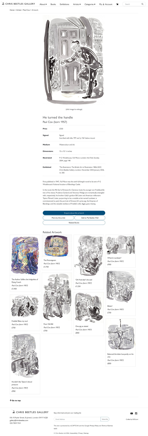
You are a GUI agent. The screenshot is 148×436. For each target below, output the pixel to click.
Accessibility (73, 433)
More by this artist (58, 217)
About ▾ (43, 4)
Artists (18, 10)
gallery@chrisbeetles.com (19, 420)
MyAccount (105, 4)
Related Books (74, 222)
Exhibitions (64, 4)
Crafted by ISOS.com (132, 419)
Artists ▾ (77, 4)
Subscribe (105, 419)
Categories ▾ (90, 4)
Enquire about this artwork (74, 213)
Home (12, 10)
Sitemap (86, 433)
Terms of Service (107, 425)
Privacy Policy (94, 425)
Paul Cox (26, 10)
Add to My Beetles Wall (89, 217)
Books (53, 4)
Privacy (81, 433)
